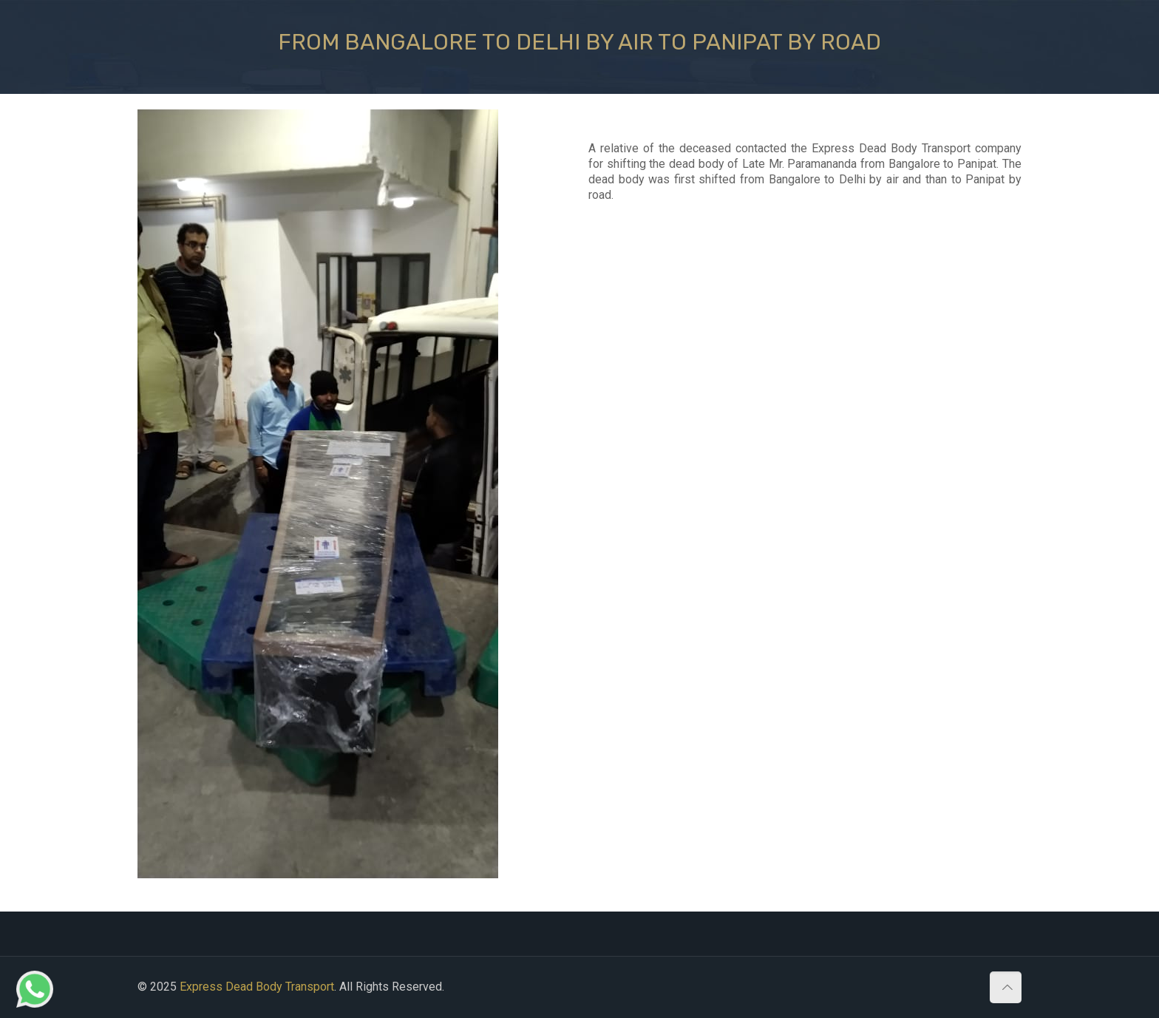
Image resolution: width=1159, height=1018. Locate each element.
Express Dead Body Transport (257, 987)
